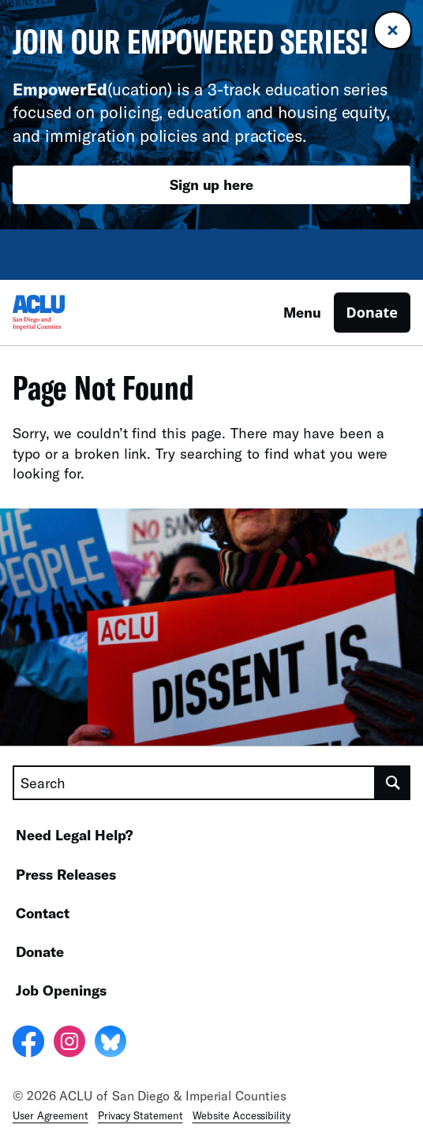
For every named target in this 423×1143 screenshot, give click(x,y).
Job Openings (61, 990)
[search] (393, 782)
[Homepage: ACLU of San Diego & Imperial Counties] (68, 312)
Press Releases (66, 874)
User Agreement (50, 1115)
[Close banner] (392, 30)
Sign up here (211, 184)
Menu (302, 312)
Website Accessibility (241, 1115)
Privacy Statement (140, 1115)
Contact (42, 912)
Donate (372, 312)
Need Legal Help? (74, 834)
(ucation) (92, 89)
